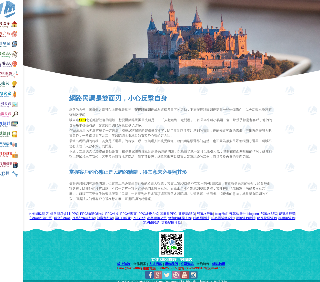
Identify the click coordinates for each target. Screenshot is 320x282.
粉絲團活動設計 (255, 216)
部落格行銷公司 (74, 216)
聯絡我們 (175, 261)
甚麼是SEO (200, 211)
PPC (88, 211)
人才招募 (159, 261)
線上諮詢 (127, 261)
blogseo (266, 211)
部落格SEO (282, 211)
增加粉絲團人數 (213, 216)
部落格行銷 (218, 211)
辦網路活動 (157, 220)
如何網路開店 (52, 211)
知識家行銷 (138, 216)
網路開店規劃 (73, 211)
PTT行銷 (172, 216)
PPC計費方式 (162, 211)
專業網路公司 (190, 216)
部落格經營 (52, 216)
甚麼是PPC (181, 211)
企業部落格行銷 (116, 216)
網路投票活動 (138, 220)
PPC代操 (125, 211)
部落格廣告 (251, 211)
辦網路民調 (175, 220)
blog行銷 (234, 211)
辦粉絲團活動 (195, 220)
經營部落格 (95, 216)
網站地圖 (222, 261)
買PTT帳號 (156, 216)
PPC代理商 (142, 211)
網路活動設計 (279, 216)
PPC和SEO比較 (105, 211)
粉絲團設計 (234, 216)
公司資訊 (191, 261)
